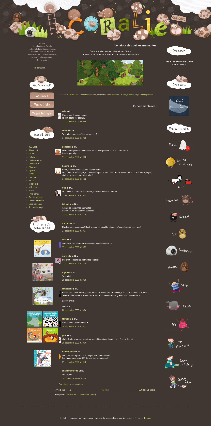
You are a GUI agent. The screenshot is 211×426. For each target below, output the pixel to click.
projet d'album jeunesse (144, 95)
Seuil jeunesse (35, 204)
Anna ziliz (66, 256)
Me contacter (39, 68)
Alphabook (33, 150)
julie (64, 335)
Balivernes (33, 157)
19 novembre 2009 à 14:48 (74, 378)
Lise (64, 240)
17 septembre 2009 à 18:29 (74, 214)
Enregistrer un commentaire (71, 384)
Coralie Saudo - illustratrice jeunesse (81, 95)
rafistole (66, 130)
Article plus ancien (147, 390)
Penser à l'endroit (36, 201)
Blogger (147, 418)
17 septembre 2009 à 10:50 (74, 157)
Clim (64, 188)
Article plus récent (63, 390)
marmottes (101, 95)
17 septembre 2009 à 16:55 (74, 195)
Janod (31, 180)
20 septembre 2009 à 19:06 (74, 343)
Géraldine (66, 204)
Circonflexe (34, 164)
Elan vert (33, 167)
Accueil (105, 390)
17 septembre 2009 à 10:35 (74, 138)
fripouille (66, 272)
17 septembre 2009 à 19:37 (74, 231)
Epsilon (32, 170)
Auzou (31, 153)
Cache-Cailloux (35, 160)
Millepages (33, 187)
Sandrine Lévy (69, 352)
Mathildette (67, 289)
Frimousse (33, 174)
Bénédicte (67, 147)
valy (64, 111)
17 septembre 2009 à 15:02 (74, 179)
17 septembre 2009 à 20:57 (74, 247)
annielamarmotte (70, 371)
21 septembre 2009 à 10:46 (74, 362)
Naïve (31, 190)
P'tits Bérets (34, 194)
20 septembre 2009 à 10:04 (74, 310)
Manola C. (67, 319)
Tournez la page (36, 207)
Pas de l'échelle (36, 197)
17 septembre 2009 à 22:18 (74, 263)
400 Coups (33, 147)
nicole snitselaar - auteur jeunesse (120, 95)
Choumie (66, 223)
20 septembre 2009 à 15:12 (74, 326)
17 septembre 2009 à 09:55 (74, 122)
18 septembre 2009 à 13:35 (74, 280)
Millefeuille (33, 184)
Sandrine (66, 166)
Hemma (32, 177)
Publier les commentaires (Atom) (81, 394)
